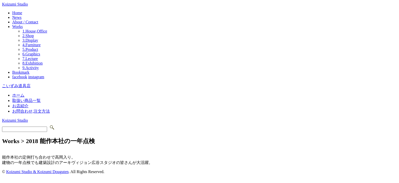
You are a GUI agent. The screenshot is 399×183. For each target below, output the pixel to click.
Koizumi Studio (15, 4)
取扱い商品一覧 (26, 100)
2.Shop (28, 36)
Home (17, 13)
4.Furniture (31, 45)
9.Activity (30, 68)
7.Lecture (30, 58)
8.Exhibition (32, 63)
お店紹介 (20, 106)
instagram (36, 77)
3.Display (30, 40)
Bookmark (21, 72)
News (16, 17)
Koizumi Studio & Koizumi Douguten (37, 172)
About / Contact (25, 22)
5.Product (30, 49)
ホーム (18, 95)
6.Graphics (31, 54)
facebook (19, 77)
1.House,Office (34, 31)
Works (17, 26)
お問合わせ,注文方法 (31, 111)
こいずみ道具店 (16, 86)
